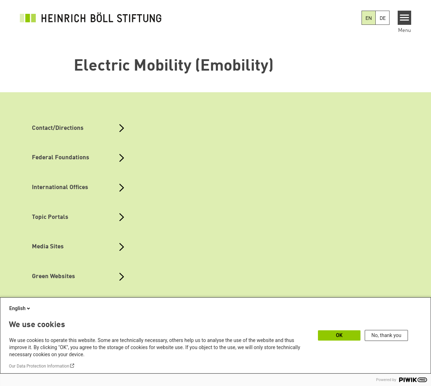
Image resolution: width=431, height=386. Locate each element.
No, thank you (386, 335)
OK (339, 335)
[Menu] (405, 18)
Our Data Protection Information (39, 366)
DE (383, 18)
